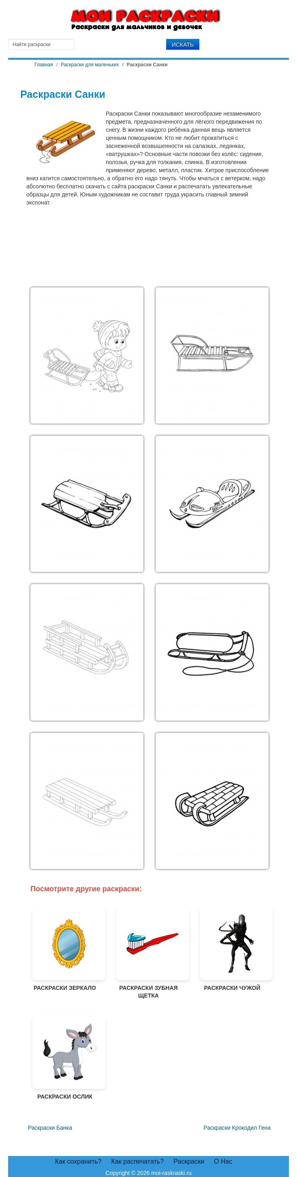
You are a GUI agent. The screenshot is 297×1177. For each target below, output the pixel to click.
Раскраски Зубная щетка (148, 953)
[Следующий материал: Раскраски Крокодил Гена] (237, 1128)
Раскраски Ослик (64, 1058)
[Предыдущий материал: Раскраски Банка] (49, 1128)
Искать (183, 44)
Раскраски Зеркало (64, 949)
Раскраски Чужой (232, 949)
